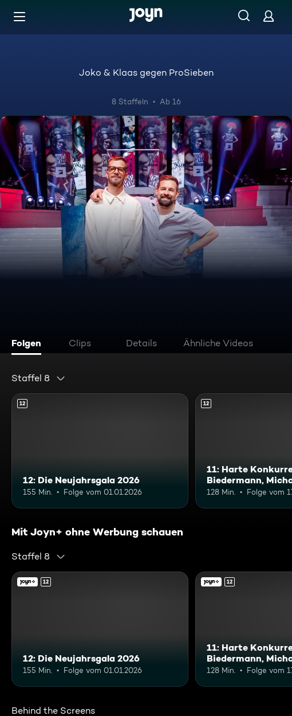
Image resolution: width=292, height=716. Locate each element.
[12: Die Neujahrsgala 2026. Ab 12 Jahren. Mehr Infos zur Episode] (99, 450)
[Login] (269, 16)
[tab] (29, 344)
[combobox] (39, 378)
